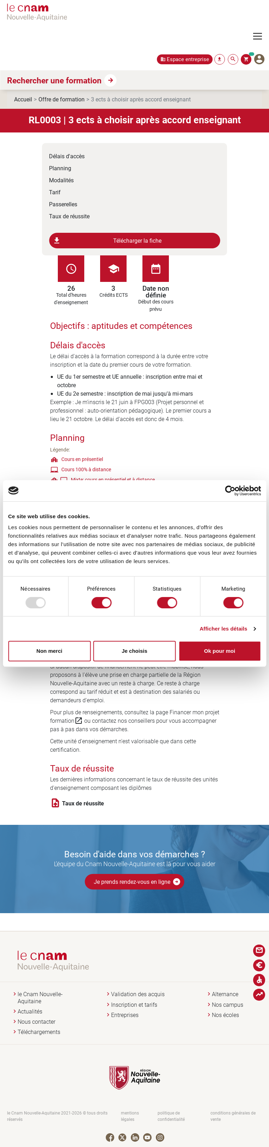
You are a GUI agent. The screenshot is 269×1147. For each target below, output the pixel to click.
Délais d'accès (67, 156)
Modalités (61, 180)
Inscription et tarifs (134, 1004)
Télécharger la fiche (107, 240)
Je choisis (134, 651)
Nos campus (227, 1004)
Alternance (225, 994)
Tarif (55, 192)
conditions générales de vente (233, 1116)
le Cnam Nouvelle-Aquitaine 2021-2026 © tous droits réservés (57, 1116)
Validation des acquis (138, 994)
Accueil (23, 99)
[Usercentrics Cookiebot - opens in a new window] (230, 490)
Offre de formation (61, 99)
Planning (60, 168)
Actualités (30, 1011)
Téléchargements (39, 1032)
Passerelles (63, 204)
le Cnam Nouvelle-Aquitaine (40, 997)
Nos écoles (225, 1015)
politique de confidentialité (171, 1116)
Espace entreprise (188, 59)
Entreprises (125, 1015)
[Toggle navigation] (261, 36)
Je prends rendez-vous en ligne (137, 881)
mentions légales (130, 1116)
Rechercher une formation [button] (54, 80)
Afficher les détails (223, 629)
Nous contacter (36, 1021)
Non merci (49, 651)
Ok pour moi (219, 651)
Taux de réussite (69, 216)
